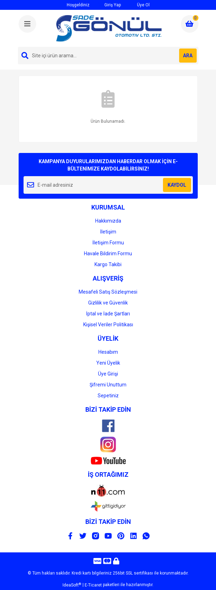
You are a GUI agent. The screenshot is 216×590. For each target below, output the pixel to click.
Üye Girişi (108, 374)
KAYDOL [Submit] (177, 185)
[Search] (108, 55)
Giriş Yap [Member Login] (109, 4)
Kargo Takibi (108, 264)
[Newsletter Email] (108, 185)
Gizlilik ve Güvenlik (108, 303)
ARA (187, 55)
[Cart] (189, 24)
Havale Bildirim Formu (108, 253)
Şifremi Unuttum (108, 384)
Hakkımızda (108, 221)
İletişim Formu (108, 242)
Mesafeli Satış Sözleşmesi (108, 292)
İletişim (108, 232)
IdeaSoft (72, 585)
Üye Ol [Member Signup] (139, 4)
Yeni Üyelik (108, 363)
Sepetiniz (108, 395)
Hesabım (108, 352)
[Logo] (109, 28)
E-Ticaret (93, 585)
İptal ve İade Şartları (108, 313)
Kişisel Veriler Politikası (108, 324)
